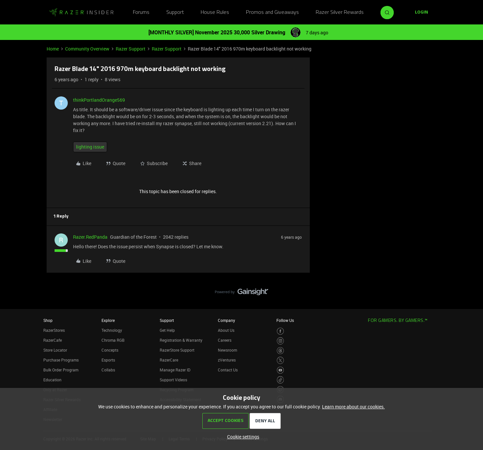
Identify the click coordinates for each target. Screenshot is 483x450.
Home (53, 49)
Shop (48, 320)
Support (175, 12)
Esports (108, 360)
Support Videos (173, 379)
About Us (226, 330)
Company (226, 320)
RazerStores (54, 330)
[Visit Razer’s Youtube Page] (280, 370)
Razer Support (130, 49)
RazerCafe (52, 340)
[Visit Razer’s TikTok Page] (280, 380)
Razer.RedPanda (90, 237)
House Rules (215, 12)
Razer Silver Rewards (340, 12)
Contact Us (228, 369)
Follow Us (285, 320)
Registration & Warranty (181, 340)
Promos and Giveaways (272, 12)
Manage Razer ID (175, 369)
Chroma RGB (113, 340)
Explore (108, 320)
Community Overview (87, 49)
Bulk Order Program (60, 369)
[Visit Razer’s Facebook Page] (280, 331)
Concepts (109, 350)
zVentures (227, 360)
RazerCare (169, 360)
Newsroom (227, 350)
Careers (224, 340)
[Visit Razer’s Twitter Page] (280, 360)
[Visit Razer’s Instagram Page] (280, 341)
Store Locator (55, 350)
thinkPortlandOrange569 (99, 100)
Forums (141, 12)
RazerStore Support (177, 350)
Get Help (167, 330)
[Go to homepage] (81, 12)
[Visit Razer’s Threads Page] (280, 351)
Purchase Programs (61, 360)
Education (52, 379)
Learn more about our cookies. (353, 406)
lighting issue (90, 147)
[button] (421, 12)
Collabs (108, 369)
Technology (111, 330)
